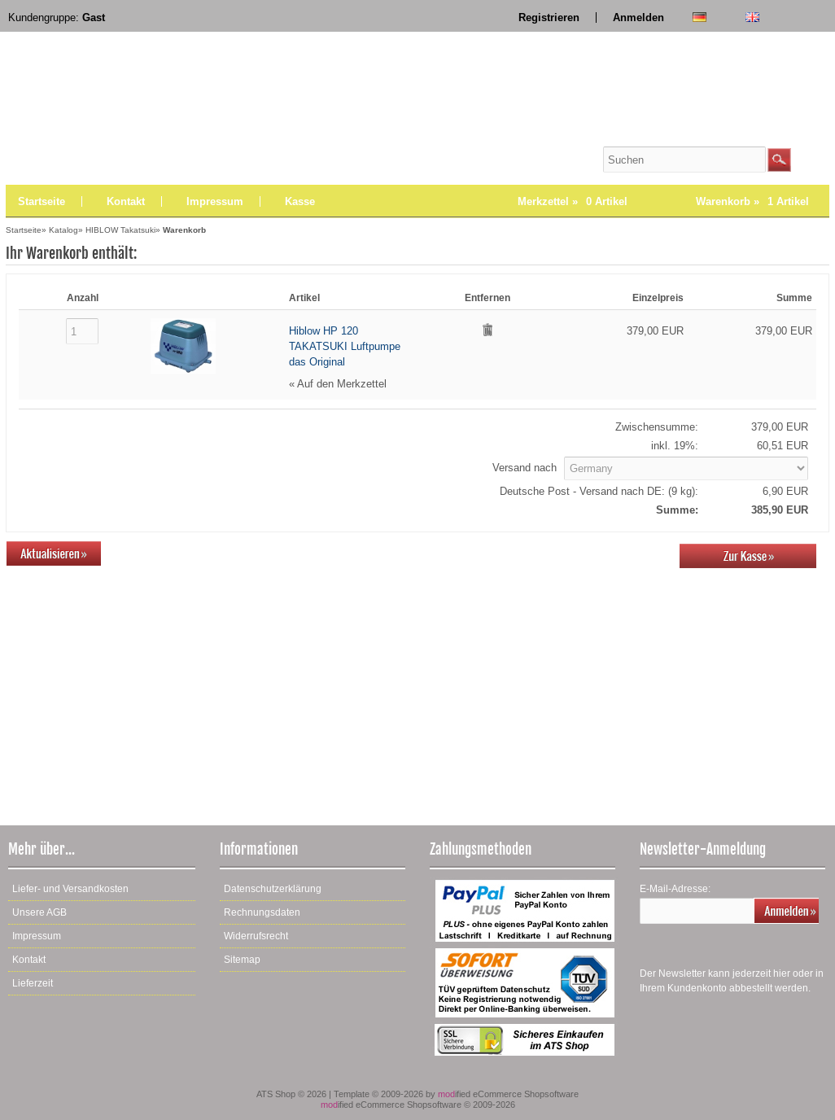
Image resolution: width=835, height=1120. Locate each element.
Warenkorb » (752, 201)
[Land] (686, 468)
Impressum (214, 201)
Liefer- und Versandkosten (70, 889)
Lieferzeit (32, 983)
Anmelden (638, 17)
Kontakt (126, 201)
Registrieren (548, 17)
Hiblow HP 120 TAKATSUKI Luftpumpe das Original (344, 346)
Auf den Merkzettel (342, 384)
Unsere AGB (39, 912)
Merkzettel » (572, 201)
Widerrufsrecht (256, 936)
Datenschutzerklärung (272, 889)
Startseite (41, 201)
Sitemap (242, 959)
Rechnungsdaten (262, 912)
